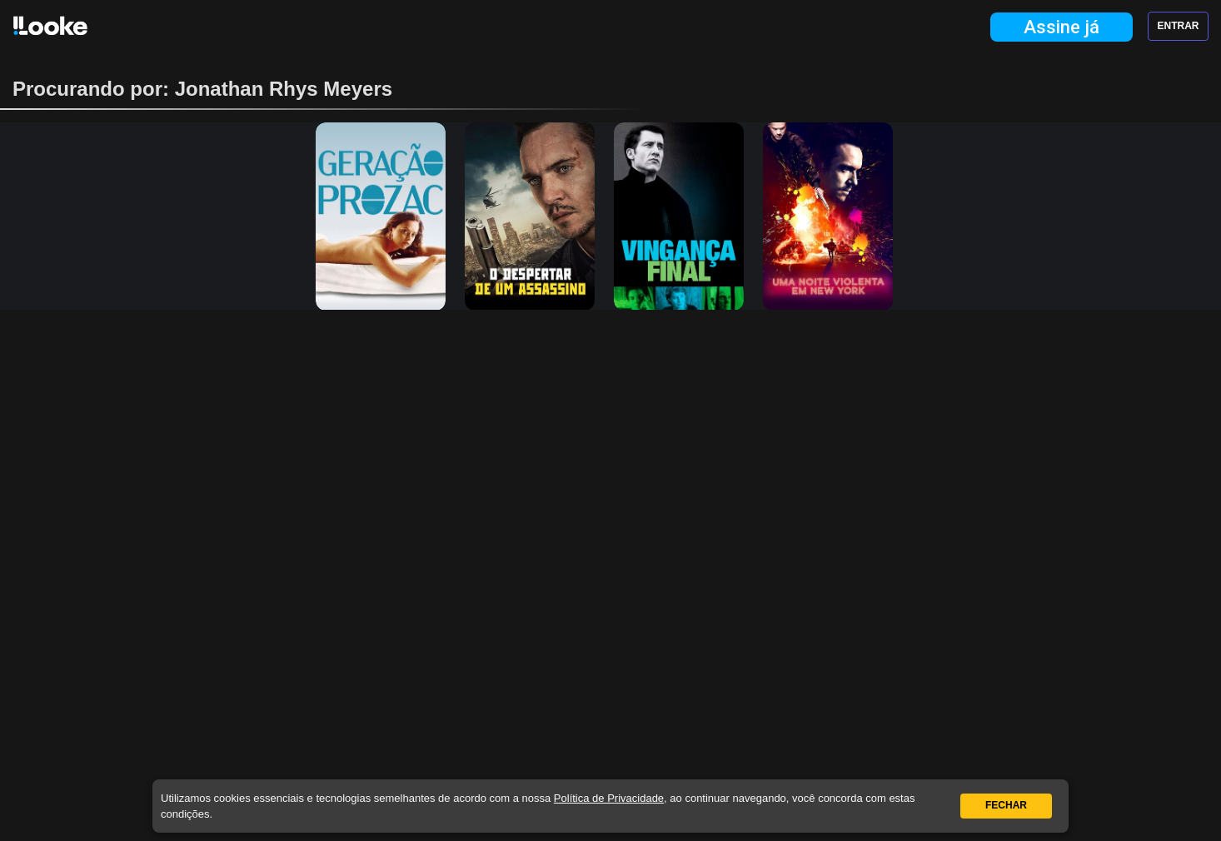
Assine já (1061, 27)
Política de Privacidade (609, 798)
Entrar (1178, 26)
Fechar (1006, 805)
